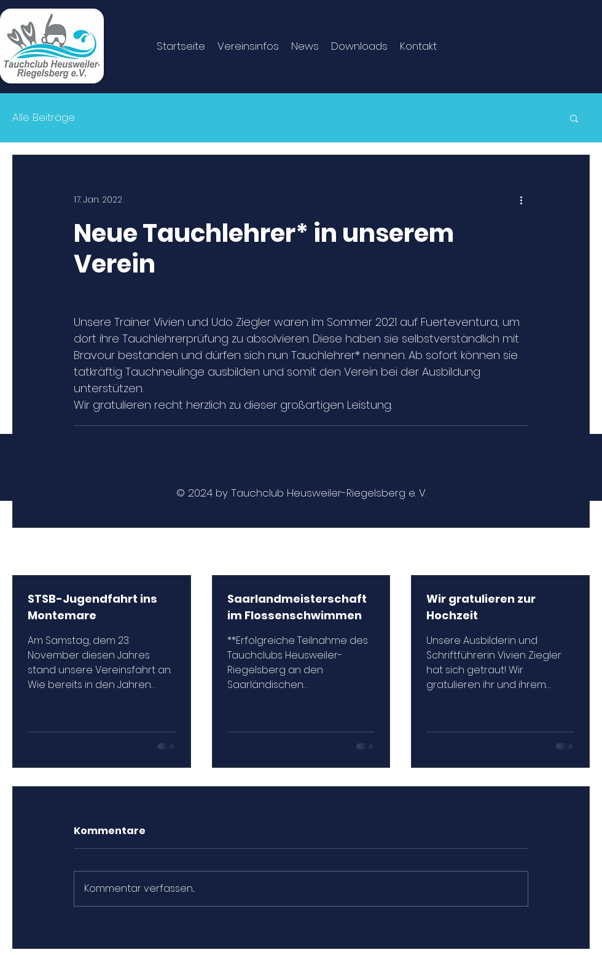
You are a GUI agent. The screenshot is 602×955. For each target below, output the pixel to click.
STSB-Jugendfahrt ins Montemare (92, 607)
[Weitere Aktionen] (521, 199)
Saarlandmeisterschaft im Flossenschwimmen (297, 607)
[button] (574, 118)
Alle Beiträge (43, 117)
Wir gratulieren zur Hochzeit (481, 607)
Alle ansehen (561, 552)
